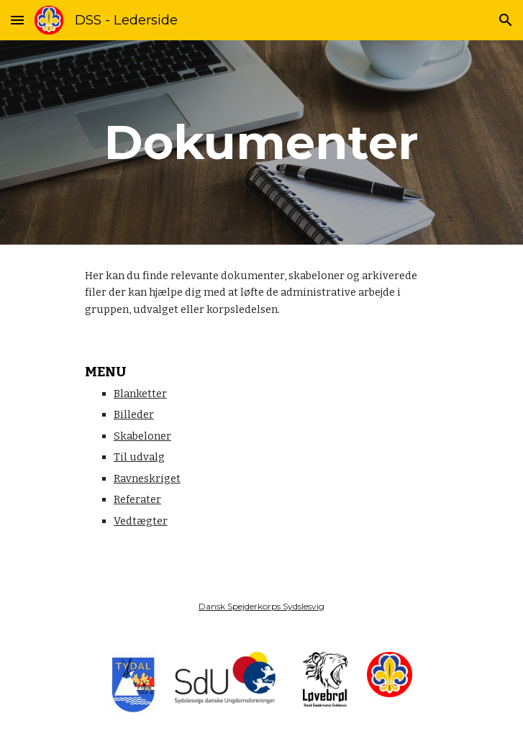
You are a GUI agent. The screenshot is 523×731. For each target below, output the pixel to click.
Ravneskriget (147, 478)
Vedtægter (141, 520)
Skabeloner (142, 436)
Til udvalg (139, 456)
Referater (137, 499)
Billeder (134, 414)
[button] (17, 20)
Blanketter (140, 393)
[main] (261, 142)
